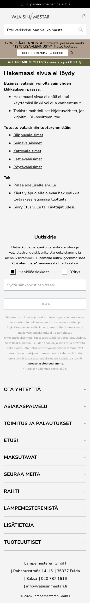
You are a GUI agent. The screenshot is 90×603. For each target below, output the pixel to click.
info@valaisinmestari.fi (46, 585)
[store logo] (34, 16)
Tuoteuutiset (22, 542)
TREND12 (42, 53)
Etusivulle (32, 206)
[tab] (45, 389)
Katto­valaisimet (27, 150)
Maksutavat (20, 457)
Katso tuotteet (65, 46)
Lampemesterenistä (31, 508)
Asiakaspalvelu (25, 406)
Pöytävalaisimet (27, 166)
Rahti (11, 491)
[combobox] (45, 29)
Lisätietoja (19, 525)
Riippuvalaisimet (28, 134)
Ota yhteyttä (22, 389)
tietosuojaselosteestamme (44, 363)
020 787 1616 (54, 578)
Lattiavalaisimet (27, 158)
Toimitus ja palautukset (38, 423)
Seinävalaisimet (27, 142)
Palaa (18, 184)
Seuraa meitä (22, 474)
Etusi (11, 440)
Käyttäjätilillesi (61, 206)
